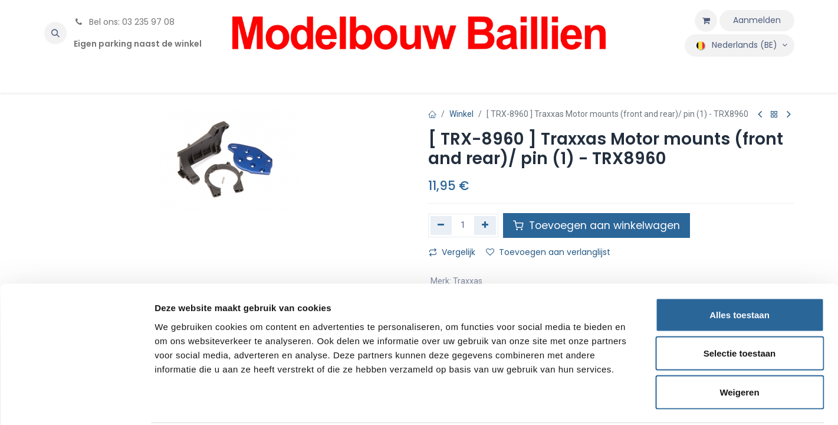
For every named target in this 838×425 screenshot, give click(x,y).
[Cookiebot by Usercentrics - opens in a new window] (76, 402)
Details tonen (637, 402)
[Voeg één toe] (485, 225)
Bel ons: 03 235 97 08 (124, 22)
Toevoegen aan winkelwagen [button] (596, 225)
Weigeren (739, 347)
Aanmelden (757, 20)
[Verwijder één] (441, 225)
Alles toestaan (739, 270)
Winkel (461, 114)
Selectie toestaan (740, 309)
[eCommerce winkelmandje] (706, 20)
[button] (55, 33)
